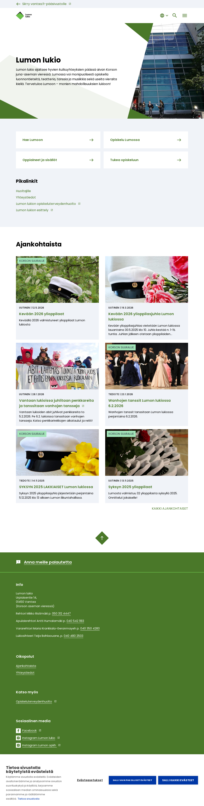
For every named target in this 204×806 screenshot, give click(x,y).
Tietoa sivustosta (28, 799)
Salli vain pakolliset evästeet (132, 780)
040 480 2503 (73, 636)
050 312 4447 (61, 613)
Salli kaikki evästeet (178, 780)
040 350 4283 (90, 628)
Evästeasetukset (90, 780)
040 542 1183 (75, 621)
